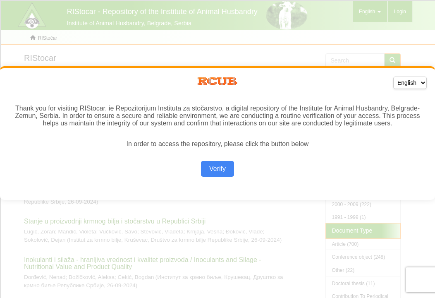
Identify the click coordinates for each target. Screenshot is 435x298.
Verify (217, 168)
